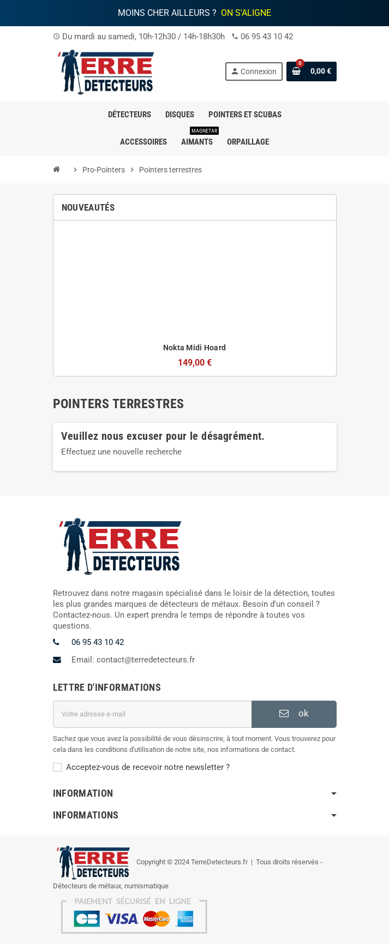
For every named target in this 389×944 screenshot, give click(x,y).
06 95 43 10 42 (267, 36)
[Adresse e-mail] (152, 714)
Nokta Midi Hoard (194, 347)
